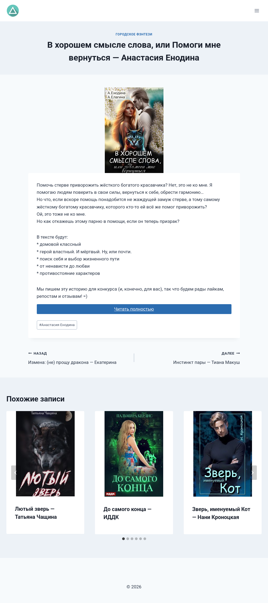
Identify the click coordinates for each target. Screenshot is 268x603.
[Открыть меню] (257, 10)
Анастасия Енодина (57, 325)
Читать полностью (134, 309)
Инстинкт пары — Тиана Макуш (189, 357)
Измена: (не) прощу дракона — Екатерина (79, 357)
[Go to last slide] (16, 472)
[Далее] (252, 472)
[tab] (123, 538)
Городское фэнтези (134, 34)
